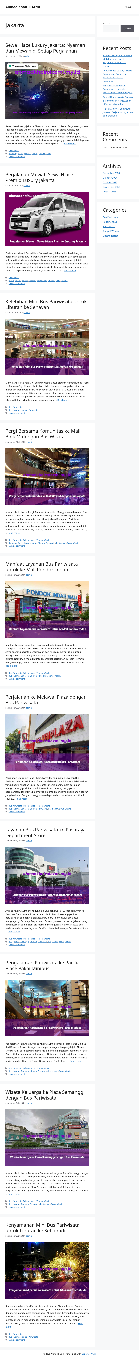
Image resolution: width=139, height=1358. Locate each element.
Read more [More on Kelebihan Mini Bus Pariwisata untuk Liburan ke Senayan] (63, 399)
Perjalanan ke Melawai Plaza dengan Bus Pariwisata (46, 700)
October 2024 (110, 177)
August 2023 (109, 191)
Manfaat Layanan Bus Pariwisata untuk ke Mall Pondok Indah (41, 567)
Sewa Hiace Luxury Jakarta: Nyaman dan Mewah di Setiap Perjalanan (45, 48)
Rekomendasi (29, 540)
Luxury (35, 153)
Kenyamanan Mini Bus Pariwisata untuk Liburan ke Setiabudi (42, 1228)
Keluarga (24, 676)
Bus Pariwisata (15, 407)
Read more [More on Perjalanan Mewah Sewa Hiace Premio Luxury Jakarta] (70, 270)
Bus (10, 410)
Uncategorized (111, 235)
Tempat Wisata (43, 540)
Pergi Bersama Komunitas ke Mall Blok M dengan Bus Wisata (42, 434)
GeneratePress (89, 1353)
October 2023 (110, 182)
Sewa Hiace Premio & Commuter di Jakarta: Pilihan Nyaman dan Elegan (117, 89)
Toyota (64, 280)
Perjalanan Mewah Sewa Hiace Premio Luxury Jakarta (39, 177)
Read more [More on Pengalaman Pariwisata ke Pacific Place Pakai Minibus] (76, 1061)
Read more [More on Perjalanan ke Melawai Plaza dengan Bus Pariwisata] (21, 798)
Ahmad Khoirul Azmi (22, 6)
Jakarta (27, 153)
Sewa (48, 153)
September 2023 (112, 186)
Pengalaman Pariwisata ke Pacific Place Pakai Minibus (42, 965)
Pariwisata (33, 410)
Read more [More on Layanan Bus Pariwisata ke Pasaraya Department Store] (14, 931)
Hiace (20, 153)
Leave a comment (17, 156)
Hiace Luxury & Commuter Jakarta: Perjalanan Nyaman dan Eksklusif (118, 112)
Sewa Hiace (14, 150)
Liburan (24, 410)
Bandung (13, 153)
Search (106, 23)
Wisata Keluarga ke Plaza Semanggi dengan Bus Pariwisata (45, 1095)
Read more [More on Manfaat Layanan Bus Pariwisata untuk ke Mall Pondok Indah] (11, 665)
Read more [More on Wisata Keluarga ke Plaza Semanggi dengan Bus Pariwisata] (14, 1193)
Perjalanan (42, 280)
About (128, 6)
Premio (42, 153)
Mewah (32, 280)
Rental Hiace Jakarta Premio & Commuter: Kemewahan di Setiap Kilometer (118, 101)
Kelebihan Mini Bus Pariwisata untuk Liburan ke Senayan (46, 304)
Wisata (76, 543)
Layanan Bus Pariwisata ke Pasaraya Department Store (45, 832)
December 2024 (111, 173)
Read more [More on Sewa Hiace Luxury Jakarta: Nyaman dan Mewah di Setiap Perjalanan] (70, 143)
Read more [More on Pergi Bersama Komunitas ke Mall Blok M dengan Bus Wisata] (14, 532)
